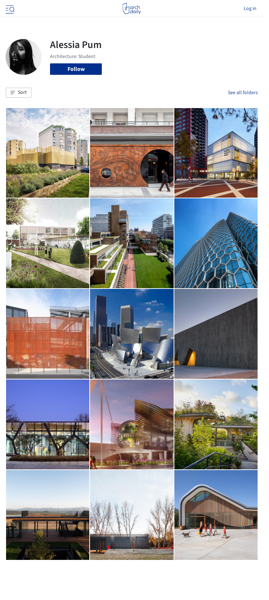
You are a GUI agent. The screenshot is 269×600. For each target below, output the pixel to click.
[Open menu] (9, 9)
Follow (76, 69)
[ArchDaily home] (132, 8)
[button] (18, 93)
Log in (250, 8)
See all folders (243, 92)
